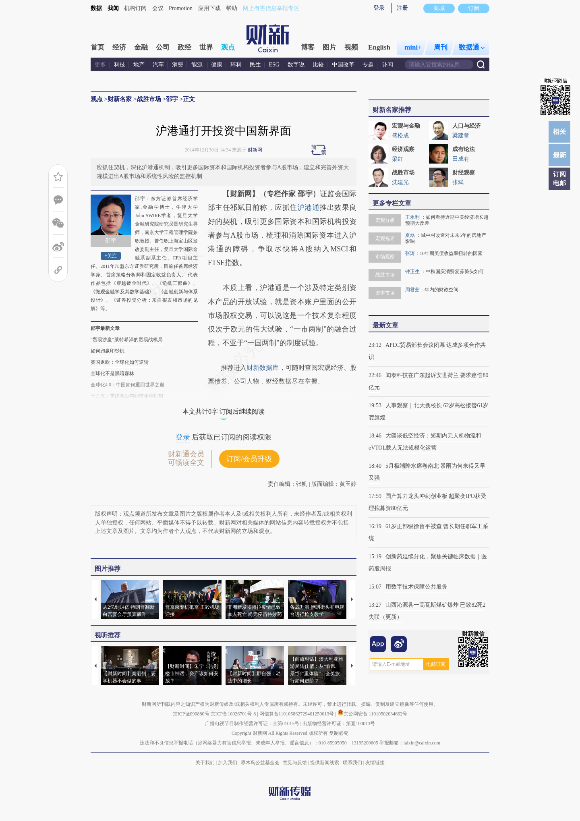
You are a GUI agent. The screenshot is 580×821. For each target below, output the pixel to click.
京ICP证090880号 (191, 714)
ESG (274, 65)
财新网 (255, 150)
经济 (119, 47)
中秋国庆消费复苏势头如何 (455, 271)
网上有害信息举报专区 (271, 8)
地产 (139, 65)
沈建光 (400, 182)
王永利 (413, 217)
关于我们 (205, 762)
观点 (228, 47)
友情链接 (375, 762)
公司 (163, 47)
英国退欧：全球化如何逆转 (120, 362)
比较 (318, 65)
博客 (308, 47)
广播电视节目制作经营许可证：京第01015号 (252, 723)
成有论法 (463, 149)
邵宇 (172, 99)
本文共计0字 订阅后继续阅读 (223, 411)
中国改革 (343, 65)
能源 (197, 65)
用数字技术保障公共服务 (416, 587)
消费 (177, 65)
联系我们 (352, 762)
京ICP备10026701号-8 (234, 714)
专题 (368, 65)
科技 (119, 65)
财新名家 (120, 99)
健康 (216, 65)
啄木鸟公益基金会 (261, 762)
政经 (184, 47)
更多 (100, 65)
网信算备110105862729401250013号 (297, 714)
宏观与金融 (406, 126)
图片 (329, 47)
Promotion (181, 8)
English (379, 47)
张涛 (410, 253)
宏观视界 (385, 238)
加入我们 (227, 762)
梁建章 (460, 136)
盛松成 (400, 136)
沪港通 (308, 207)
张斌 (458, 182)
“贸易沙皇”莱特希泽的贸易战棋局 (127, 339)
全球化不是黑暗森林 (112, 373)
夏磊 (410, 235)
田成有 (460, 159)
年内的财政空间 (441, 289)
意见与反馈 (295, 762)
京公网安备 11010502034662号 (373, 714)
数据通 (472, 47)
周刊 (440, 47)
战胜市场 (149, 99)
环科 (236, 65)
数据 (96, 8)
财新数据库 (262, 367)
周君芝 (412, 289)
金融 (141, 47)
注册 (402, 8)
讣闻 (387, 65)
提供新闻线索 (324, 762)
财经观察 (463, 173)
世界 (206, 47)
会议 (158, 8)
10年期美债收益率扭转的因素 (451, 253)
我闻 (113, 8)
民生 (255, 65)
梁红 (397, 159)
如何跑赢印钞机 (107, 351)
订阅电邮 (559, 179)
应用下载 (209, 8)
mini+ (413, 47)
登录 (379, 8)
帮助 (231, 8)
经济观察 (403, 149)
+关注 (111, 256)
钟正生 (413, 271)
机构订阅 (135, 8)
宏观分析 (385, 220)
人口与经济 (466, 126)
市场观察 (385, 256)
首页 (97, 47)
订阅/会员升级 (249, 459)
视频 (351, 47)
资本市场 (385, 293)
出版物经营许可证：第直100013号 (338, 723)
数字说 (296, 65)
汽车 (158, 65)
